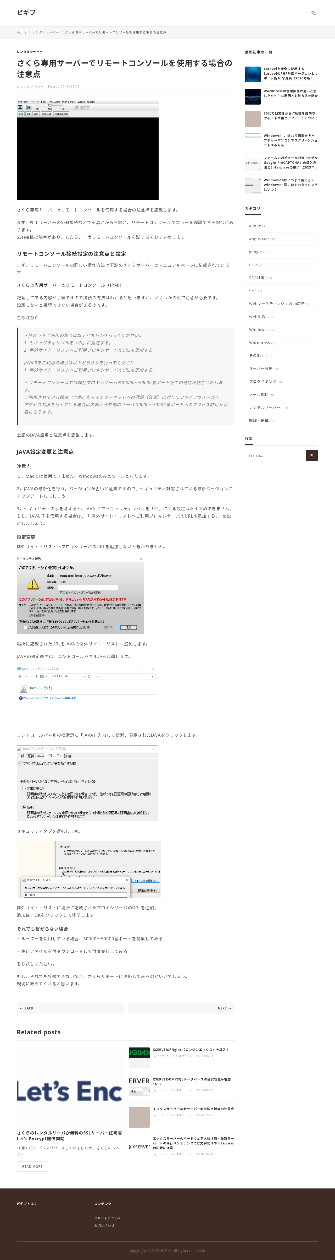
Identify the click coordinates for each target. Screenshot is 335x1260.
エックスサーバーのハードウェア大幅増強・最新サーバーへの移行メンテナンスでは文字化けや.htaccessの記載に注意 (193, 1143)
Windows (261, 329)
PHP (256, 264)
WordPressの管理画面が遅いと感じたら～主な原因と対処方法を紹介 (291, 93)
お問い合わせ (104, 1225)
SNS (255, 290)
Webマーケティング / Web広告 (279, 303)
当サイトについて (107, 1218)
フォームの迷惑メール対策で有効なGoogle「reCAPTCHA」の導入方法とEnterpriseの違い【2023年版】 (291, 165)
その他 (259, 355)
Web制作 (261, 316)
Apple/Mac (262, 238)
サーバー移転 (263, 368)
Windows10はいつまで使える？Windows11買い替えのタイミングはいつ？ (291, 185)
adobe (259, 225)
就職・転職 (261, 420)
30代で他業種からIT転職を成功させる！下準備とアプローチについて (291, 115)
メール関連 (261, 394)
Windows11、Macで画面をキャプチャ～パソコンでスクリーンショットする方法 (291, 140)
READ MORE (32, 1166)
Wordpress (263, 342)
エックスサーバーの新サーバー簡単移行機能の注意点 (193, 1109)
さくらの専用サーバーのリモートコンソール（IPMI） (70, 285)
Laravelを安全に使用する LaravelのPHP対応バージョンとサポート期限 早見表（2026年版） (291, 73)
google (259, 251)
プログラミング (265, 381)
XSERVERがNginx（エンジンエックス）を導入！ (191, 1049)
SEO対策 (260, 277)
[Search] (313, 13)
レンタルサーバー (30, 52)
